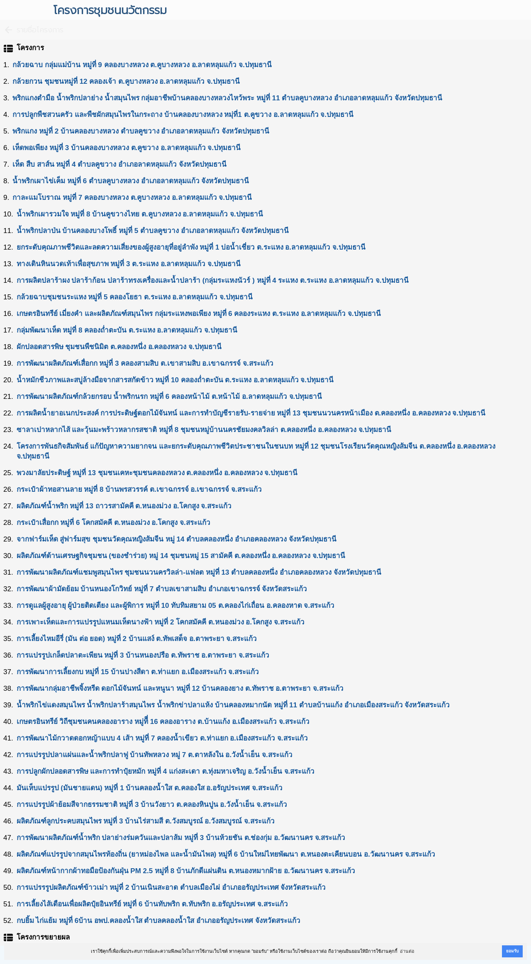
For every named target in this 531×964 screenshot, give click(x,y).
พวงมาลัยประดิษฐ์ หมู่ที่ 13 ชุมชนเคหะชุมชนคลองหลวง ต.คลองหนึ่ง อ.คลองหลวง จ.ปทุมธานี (157, 473)
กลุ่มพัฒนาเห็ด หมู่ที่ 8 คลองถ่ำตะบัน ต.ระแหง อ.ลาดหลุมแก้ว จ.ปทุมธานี (127, 330)
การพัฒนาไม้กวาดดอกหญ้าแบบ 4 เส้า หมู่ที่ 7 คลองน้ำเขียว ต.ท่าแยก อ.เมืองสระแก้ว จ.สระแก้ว (162, 738)
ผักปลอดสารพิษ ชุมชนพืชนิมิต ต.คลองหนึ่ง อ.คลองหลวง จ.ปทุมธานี (119, 347)
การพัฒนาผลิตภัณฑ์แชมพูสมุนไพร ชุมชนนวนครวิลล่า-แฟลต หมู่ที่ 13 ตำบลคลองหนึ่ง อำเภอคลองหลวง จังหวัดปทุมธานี (199, 572)
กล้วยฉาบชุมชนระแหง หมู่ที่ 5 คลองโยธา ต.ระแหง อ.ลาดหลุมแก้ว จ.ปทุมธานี (135, 297)
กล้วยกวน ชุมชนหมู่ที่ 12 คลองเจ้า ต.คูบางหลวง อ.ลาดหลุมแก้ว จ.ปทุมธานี (125, 81)
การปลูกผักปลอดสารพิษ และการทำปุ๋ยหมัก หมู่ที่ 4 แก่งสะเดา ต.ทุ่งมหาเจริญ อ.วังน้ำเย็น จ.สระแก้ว (166, 771)
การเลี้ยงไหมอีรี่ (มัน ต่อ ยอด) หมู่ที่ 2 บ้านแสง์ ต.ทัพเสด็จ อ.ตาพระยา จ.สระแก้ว (137, 639)
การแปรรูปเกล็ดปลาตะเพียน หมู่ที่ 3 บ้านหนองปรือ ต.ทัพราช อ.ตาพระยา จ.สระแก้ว (143, 655)
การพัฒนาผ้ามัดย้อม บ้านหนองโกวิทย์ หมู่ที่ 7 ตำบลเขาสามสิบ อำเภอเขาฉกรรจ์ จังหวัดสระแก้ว (162, 589)
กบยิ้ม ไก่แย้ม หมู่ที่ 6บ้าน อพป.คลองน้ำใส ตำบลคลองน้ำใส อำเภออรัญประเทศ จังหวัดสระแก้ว (158, 921)
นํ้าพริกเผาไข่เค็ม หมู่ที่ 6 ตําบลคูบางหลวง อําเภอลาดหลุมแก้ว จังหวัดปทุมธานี (130, 181)
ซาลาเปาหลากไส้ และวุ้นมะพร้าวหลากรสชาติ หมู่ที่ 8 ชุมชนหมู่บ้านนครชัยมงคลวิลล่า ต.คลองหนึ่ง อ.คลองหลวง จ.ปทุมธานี (204, 430)
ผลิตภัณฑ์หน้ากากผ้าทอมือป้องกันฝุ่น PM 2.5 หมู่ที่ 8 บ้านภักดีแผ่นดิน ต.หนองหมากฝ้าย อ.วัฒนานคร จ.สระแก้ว (186, 871)
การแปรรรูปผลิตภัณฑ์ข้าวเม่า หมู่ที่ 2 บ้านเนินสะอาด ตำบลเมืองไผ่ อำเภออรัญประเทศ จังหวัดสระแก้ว (171, 887)
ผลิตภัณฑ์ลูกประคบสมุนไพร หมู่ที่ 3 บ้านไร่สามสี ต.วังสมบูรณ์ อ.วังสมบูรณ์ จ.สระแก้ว (146, 821)
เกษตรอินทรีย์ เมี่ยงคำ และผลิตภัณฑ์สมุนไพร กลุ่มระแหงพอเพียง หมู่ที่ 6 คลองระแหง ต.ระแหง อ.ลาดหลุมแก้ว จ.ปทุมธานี (199, 314)
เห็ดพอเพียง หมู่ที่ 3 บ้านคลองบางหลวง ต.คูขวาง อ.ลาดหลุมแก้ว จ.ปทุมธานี (126, 148)
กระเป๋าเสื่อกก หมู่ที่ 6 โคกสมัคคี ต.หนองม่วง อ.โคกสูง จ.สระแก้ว (113, 523)
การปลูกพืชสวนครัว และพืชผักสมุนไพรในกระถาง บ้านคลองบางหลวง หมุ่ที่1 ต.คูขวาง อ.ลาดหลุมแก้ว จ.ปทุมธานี (182, 115)
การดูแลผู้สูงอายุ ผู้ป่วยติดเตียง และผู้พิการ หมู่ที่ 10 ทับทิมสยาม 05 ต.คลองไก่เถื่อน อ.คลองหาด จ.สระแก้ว (176, 605)
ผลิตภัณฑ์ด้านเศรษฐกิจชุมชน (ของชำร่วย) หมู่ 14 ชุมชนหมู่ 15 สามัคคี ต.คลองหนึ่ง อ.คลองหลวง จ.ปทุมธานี (181, 556)
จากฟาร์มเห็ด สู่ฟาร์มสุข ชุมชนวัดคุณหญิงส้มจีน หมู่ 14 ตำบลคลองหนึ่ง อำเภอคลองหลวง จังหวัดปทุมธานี (176, 539)
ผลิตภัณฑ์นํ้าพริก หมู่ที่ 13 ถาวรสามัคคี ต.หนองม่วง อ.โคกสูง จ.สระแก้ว (124, 506)
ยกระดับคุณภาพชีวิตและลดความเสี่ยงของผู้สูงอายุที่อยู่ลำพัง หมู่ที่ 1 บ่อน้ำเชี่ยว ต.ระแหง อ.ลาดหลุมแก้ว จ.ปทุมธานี (191, 247)
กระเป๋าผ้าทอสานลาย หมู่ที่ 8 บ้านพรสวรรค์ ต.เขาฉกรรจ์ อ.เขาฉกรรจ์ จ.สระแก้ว (139, 489)
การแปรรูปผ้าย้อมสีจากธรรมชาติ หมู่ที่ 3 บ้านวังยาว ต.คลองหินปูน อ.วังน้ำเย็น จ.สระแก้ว (152, 805)
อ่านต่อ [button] (407, 951)
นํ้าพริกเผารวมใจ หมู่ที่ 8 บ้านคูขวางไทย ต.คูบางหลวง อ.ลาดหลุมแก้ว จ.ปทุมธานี (140, 214)
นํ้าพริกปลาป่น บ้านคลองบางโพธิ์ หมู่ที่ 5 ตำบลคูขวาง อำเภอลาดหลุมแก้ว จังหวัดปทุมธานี (153, 231)
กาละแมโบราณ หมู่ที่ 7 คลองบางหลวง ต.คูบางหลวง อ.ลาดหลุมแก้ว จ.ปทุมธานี (132, 198)
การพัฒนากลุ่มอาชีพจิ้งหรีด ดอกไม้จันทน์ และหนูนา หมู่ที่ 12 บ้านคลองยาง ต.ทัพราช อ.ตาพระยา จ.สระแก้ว (180, 688)
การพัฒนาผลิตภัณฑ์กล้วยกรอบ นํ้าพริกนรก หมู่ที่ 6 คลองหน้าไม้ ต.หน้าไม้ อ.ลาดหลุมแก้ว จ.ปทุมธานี (169, 397)
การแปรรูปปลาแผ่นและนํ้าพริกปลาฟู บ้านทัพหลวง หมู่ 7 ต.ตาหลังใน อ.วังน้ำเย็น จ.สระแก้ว (154, 755)
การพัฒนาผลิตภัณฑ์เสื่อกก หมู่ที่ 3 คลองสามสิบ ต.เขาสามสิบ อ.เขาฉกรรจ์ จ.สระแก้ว (145, 363)
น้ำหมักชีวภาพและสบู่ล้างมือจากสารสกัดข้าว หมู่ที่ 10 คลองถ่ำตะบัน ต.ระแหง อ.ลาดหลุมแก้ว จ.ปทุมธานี (175, 380)
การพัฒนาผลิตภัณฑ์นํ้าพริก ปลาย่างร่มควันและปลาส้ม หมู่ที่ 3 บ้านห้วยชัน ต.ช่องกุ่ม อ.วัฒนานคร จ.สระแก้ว (181, 838)
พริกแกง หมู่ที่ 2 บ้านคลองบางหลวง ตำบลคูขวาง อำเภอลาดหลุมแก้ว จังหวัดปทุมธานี (140, 131)
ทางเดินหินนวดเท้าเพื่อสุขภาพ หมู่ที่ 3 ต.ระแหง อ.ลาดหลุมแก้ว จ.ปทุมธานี (129, 264)
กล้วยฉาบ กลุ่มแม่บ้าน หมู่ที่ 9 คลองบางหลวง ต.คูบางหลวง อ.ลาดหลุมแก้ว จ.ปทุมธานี (142, 65)
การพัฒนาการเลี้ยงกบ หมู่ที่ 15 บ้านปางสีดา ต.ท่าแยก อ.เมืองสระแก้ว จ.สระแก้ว (138, 672)
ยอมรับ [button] (512, 951)
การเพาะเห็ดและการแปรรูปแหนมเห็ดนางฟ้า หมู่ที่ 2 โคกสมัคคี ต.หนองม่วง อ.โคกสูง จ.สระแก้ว (160, 622)
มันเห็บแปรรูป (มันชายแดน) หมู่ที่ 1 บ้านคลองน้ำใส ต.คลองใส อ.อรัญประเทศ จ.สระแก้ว (150, 788)
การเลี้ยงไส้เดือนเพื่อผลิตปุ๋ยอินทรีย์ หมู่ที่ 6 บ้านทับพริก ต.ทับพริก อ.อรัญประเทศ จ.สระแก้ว (152, 904)
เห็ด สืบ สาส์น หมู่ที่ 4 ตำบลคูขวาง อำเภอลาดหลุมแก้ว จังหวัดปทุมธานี (119, 164)
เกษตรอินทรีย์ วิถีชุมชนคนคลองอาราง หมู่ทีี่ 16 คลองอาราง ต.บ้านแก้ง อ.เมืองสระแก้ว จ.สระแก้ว (163, 722)
